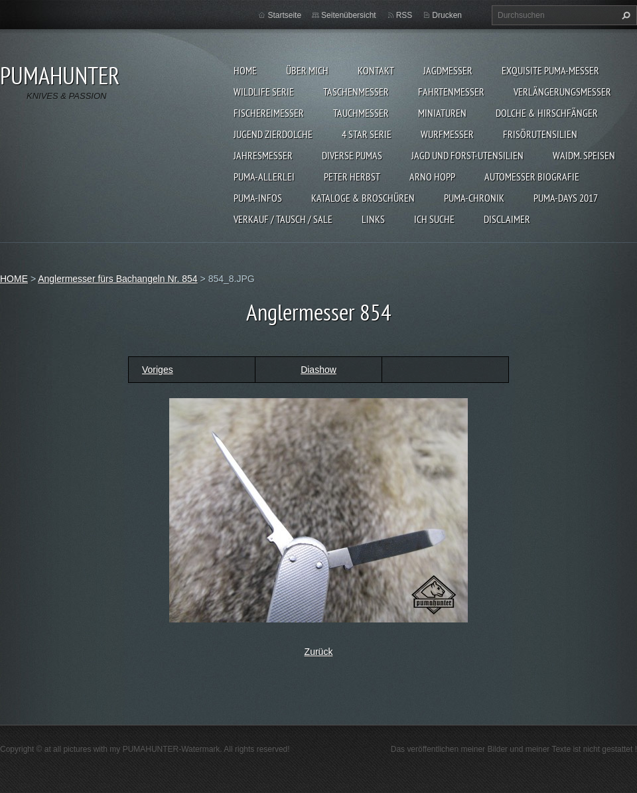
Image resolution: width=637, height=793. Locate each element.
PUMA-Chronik (474, 197)
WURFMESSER (447, 134)
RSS (404, 15)
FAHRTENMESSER (451, 91)
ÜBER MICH (307, 70)
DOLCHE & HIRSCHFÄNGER (547, 112)
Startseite (284, 15)
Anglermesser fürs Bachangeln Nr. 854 (117, 278)
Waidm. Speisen (584, 155)
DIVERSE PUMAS (352, 155)
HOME (245, 70)
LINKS (373, 219)
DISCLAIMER (507, 219)
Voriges (157, 369)
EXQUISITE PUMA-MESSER (550, 70)
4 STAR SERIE (366, 134)
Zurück (319, 651)
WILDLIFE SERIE (264, 91)
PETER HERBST (352, 176)
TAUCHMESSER (361, 112)
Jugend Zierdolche (273, 134)
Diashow (318, 369)
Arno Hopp (432, 176)
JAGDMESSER (447, 70)
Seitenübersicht (348, 15)
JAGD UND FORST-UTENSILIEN (467, 155)
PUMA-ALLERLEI (264, 176)
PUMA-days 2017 (565, 197)
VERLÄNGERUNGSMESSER (562, 91)
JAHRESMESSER (263, 155)
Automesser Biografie (531, 176)
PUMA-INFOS (258, 197)
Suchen (624, 15)
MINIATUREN (442, 112)
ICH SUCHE (434, 219)
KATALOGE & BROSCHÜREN (363, 197)
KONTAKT (376, 70)
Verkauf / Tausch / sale (283, 219)
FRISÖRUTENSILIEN (540, 134)
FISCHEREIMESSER (269, 112)
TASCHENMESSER (356, 91)
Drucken (447, 15)
